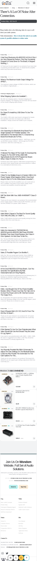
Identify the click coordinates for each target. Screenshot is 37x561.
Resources (3, 530)
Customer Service (5, 523)
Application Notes (23, 530)
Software (21, 533)
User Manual (22, 521)
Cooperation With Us (6, 528)
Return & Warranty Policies (8, 509)
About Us (3, 521)
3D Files (21, 526)
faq (13, 8)
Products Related (23, 502)
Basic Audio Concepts (6, 502)
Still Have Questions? (6, 512)
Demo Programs (23, 528)
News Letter (4, 526)
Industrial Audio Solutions (25, 507)
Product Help (23, 8)
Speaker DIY (22, 504)
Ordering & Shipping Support (8, 507)
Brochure (21, 523)
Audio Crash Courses (24, 509)
